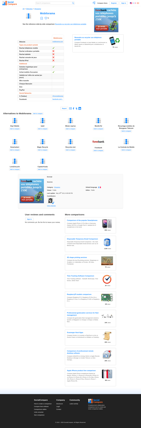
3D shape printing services (77, 257)
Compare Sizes (102, 3)
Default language (91, 187)
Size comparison (39, 415)
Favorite (41, 18)
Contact (58, 409)
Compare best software (41, 406)
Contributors (51, 196)
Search (73, 3)
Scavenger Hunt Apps (75, 332)
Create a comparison (94, 3)
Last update (51, 193)
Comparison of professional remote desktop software (80, 352)
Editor (88, 190)
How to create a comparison (43, 404)
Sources (50, 182)
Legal (58, 406)
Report (64, 108)
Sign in (123, 3)
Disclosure (59, 404)
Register (114, 3)
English (131, 3)
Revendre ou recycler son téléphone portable (70, 24)
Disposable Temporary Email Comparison (82, 239)
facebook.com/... (57, 99)
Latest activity (74, 404)
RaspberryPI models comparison (79, 294)
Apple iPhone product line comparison (81, 370)
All (23, 9)
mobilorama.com (57, 41)
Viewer (49, 190)
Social (97, 401)
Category (50, 187)
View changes (51, 206)
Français (134, 3)
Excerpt (49, 177)
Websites (29, 9)
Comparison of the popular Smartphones (82, 220)
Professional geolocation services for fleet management (83, 314)
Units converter (39, 412)
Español (138, 3)
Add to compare (37, 113)
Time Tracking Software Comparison (80, 276)
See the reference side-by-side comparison (39, 24)
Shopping (37, 9)
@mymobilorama (57, 96)
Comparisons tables (40, 409)
